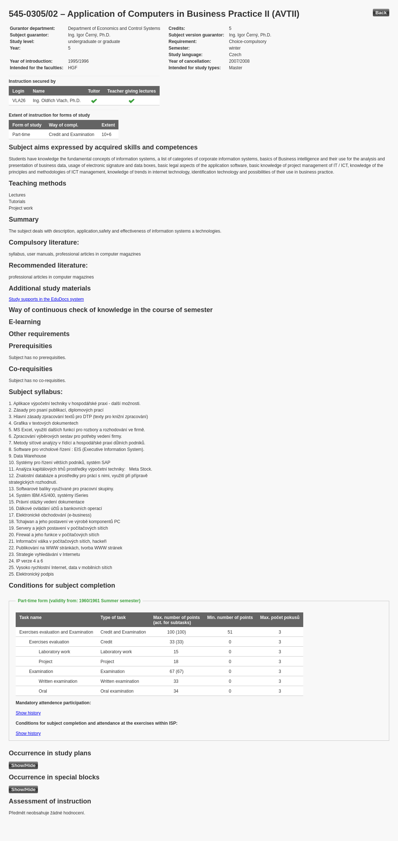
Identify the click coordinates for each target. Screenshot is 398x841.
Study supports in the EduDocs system (46, 299)
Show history (28, 713)
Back (381, 12)
